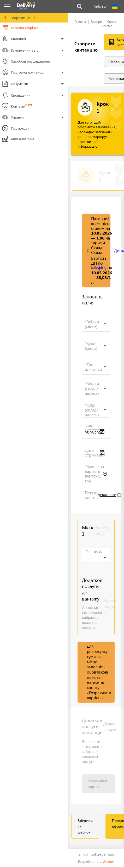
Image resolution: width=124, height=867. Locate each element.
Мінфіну (99, 267)
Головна (80, 21)
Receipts (96, 21)
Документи (15, 84)
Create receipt (109, 23)
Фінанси (14, 118)
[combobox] (96, 324)
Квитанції (14, 39)
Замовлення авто (20, 51)
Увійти (100, 6)
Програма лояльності (23, 73)
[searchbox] (95, 326)
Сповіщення (16, 96)
